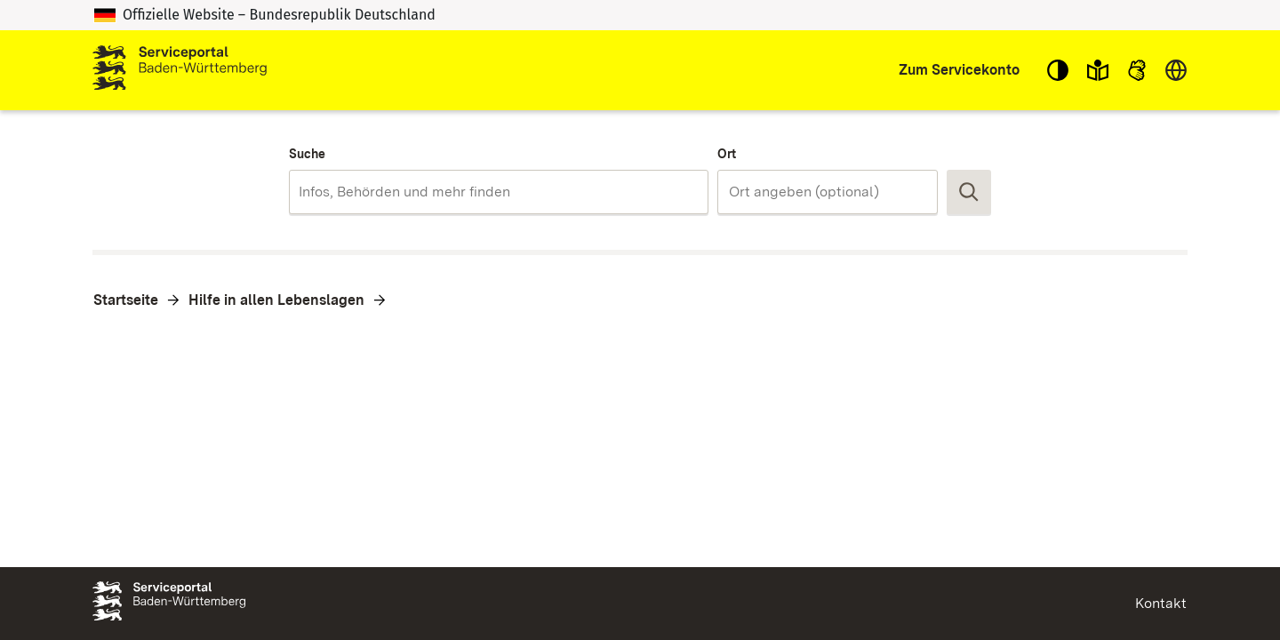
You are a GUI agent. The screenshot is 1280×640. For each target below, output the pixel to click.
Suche (307, 154)
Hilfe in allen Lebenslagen (276, 300)
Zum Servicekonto (959, 69)
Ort (726, 154)
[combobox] (498, 192)
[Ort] (827, 192)
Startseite (125, 300)
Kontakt (1161, 603)
